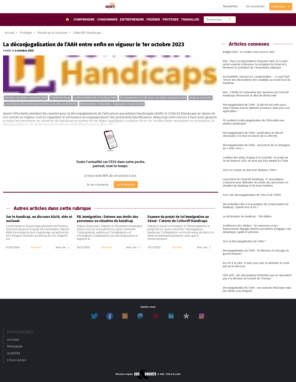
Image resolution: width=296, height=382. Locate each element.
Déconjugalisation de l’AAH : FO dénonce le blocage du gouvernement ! (256, 252)
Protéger (170, 19)
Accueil (10, 33)
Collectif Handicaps (60, 97)
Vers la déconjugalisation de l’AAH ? (244, 241)
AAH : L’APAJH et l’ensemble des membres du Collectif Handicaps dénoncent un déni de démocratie (256, 94)
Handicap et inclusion (200, 97)
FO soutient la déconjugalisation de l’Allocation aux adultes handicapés (253, 122)
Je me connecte (97, 184)
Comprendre (84, 19)
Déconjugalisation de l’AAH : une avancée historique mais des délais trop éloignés (257, 289)
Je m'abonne (126, 184)
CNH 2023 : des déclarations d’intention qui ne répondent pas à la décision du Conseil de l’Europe (257, 277)
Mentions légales (124, 374)
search (230, 20)
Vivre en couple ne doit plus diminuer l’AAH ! (250, 170)
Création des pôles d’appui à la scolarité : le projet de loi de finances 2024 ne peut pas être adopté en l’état (255, 159)
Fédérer (153, 19)
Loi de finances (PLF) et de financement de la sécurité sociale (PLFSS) (41, 104)
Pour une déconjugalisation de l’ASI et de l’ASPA (252, 195)
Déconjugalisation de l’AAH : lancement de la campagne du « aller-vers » (256, 147)
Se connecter (255, 6)
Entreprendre (132, 19)
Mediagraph (15, 346)
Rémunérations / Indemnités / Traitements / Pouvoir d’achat (112, 104)
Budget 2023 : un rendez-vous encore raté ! (249, 52)
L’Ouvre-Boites (16, 360)
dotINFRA (13, 353)
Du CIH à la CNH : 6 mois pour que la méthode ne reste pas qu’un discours (256, 264)
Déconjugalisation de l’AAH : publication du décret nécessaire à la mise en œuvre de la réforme (253, 134)
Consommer (107, 19)
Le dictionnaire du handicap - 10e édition (247, 216)
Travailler (190, 19)
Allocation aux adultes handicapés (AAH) (26, 97)
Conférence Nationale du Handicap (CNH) (95, 97)
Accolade (13, 339)
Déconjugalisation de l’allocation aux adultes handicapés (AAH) (153, 97)
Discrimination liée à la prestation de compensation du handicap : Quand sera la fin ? (255, 206)
